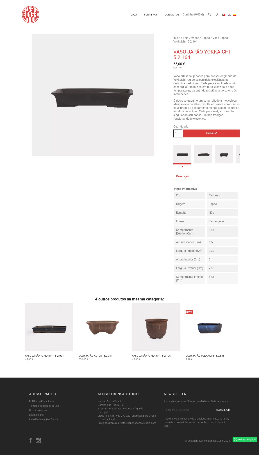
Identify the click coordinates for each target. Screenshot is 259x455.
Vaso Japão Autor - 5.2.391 (95, 355)
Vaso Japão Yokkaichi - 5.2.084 (44, 355)
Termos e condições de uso (44, 405)
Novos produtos (38, 410)
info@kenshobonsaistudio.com (138, 422)
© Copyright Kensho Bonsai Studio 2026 (207, 440)
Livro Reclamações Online (43, 419)
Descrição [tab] (182, 176)
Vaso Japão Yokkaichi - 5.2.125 (151, 355)
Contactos (172, 14)
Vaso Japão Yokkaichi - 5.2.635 (205, 355)
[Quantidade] (177, 133)
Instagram (38, 440)
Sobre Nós (151, 14)
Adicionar (211, 133)
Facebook (30, 440)
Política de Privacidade (41, 401)
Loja (134, 14)
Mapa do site (36, 414)
